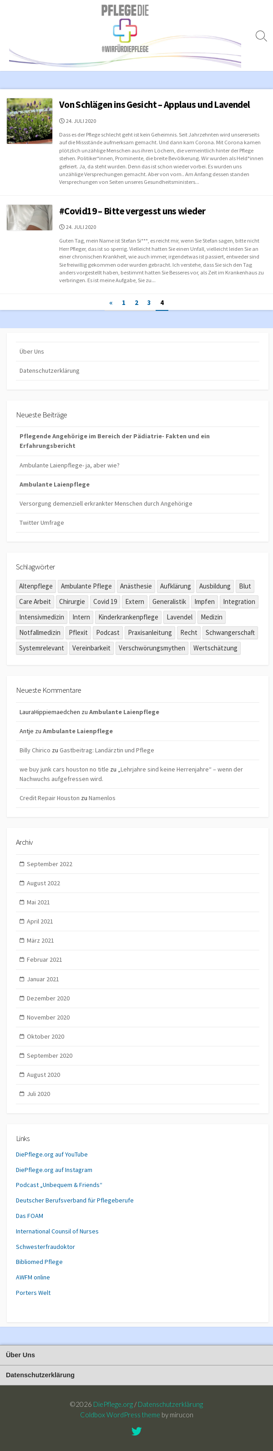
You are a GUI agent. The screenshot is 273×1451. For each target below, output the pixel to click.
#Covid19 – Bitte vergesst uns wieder (132, 211)
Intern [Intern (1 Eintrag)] (81, 617)
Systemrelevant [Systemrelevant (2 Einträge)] (41, 648)
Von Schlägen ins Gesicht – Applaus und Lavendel (154, 104)
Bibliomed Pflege (39, 1262)
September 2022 (49, 864)
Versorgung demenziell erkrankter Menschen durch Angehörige (106, 503)
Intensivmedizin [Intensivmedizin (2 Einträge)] (41, 617)
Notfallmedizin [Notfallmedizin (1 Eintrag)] (40, 632)
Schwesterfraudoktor (45, 1247)
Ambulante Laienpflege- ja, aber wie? (70, 465)
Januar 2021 (43, 979)
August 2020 (43, 1074)
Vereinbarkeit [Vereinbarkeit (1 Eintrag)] (91, 648)
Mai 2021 (38, 902)
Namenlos (102, 798)
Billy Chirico (35, 750)
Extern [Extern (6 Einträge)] (134, 601)
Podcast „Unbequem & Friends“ (59, 1185)
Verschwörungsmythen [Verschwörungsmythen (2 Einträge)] (152, 648)
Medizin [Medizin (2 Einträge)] (211, 617)
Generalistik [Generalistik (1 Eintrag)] (169, 601)
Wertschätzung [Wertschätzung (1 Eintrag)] (215, 648)
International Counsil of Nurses (57, 1231)
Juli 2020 (38, 1094)
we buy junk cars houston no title (64, 769)
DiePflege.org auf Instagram (54, 1170)
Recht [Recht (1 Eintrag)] (188, 632)
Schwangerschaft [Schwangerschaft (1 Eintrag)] (230, 632)
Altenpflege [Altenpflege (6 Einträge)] (36, 586)
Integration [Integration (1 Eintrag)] (239, 601)
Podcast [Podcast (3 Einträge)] (108, 632)
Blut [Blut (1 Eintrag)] (245, 586)
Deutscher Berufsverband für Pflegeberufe (75, 1200)
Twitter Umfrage (42, 522)
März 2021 (40, 940)
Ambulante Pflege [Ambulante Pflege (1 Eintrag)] (86, 586)
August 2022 (43, 883)
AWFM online (33, 1277)
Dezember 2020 (48, 998)
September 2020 (49, 1055)
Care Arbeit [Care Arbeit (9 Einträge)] (35, 601)
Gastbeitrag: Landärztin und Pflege (107, 750)
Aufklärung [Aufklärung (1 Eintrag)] (175, 586)
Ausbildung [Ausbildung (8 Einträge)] (215, 586)
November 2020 (48, 1017)
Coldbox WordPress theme (120, 1414)
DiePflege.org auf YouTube (52, 1154)
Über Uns (32, 351)
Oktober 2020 (45, 1036)
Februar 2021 (44, 959)
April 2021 (40, 921)
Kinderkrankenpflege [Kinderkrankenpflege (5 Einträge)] (128, 617)
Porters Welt (33, 1293)
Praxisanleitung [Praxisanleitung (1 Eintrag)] (150, 632)
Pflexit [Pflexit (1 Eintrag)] (78, 632)
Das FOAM (29, 1216)
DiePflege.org (113, 1404)
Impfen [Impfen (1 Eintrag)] (204, 601)
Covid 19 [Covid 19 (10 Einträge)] (105, 601)
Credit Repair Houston (50, 798)
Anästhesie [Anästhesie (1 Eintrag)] (136, 586)
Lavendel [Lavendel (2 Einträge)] (179, 617)
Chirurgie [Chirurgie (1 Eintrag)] (72, 601)
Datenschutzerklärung (50, 370)
